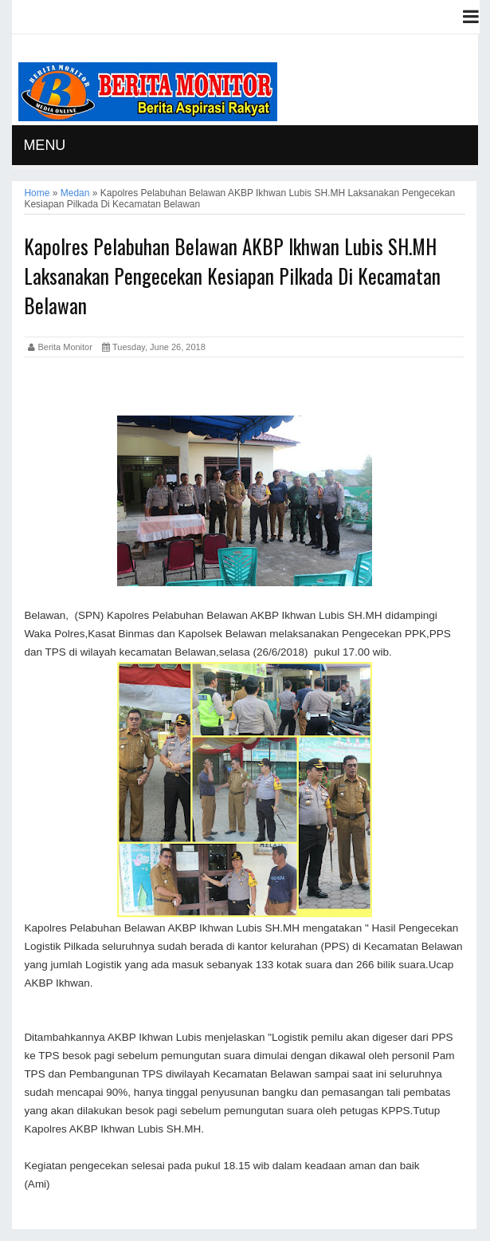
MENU (44, 145)
